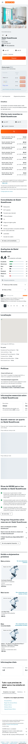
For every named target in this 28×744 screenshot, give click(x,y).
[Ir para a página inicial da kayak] (9, 2)
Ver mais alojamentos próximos (22, 561)
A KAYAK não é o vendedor (14, 729)
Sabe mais (4, 183)
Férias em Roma (7, 705)
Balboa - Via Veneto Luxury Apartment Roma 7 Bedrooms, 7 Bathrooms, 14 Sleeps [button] (12, 644)
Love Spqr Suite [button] (5, 611)
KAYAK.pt (2, 742)
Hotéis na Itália (22, 742)
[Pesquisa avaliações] (15, 280)
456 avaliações (10, 45)
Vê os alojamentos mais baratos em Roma (21, 593)
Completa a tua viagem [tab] (9, 692)
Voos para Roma (7, 700)
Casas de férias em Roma (10, 709)
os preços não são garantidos (12, 724)
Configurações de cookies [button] (7, 191)
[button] (2, 2)
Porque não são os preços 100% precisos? (14, 734)
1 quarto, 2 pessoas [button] (8, 54)
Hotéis (7, 742)
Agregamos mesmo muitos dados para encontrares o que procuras (14, 731)
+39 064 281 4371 (6, 43)
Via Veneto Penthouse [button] (6, 580)
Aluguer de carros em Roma (10, 702)
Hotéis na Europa (14, 742)
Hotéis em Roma (8, 707)
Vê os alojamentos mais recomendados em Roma (21, 624)
